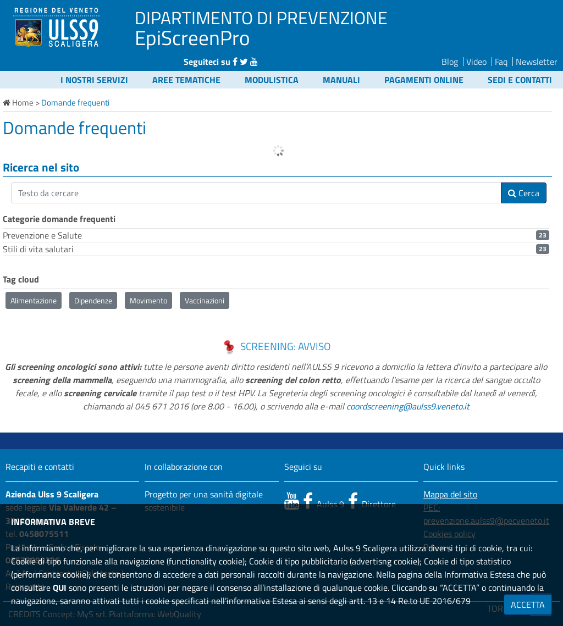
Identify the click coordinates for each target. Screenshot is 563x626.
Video (476, 61)
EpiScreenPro (192, 37)
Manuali (341, 79)
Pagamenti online (423, 79)
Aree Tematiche (186, 79)
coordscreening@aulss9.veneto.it (408, 406)
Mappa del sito (450, 494)
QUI (60, 587)
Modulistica (272, 79)
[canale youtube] (291, 500)
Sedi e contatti (520, 79)
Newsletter (537, 61)
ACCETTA (528, 604)
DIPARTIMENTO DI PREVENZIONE (261, 17)
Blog (449, 61)
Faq (501, 61)
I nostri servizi (94, 79)
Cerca (523, 193)
